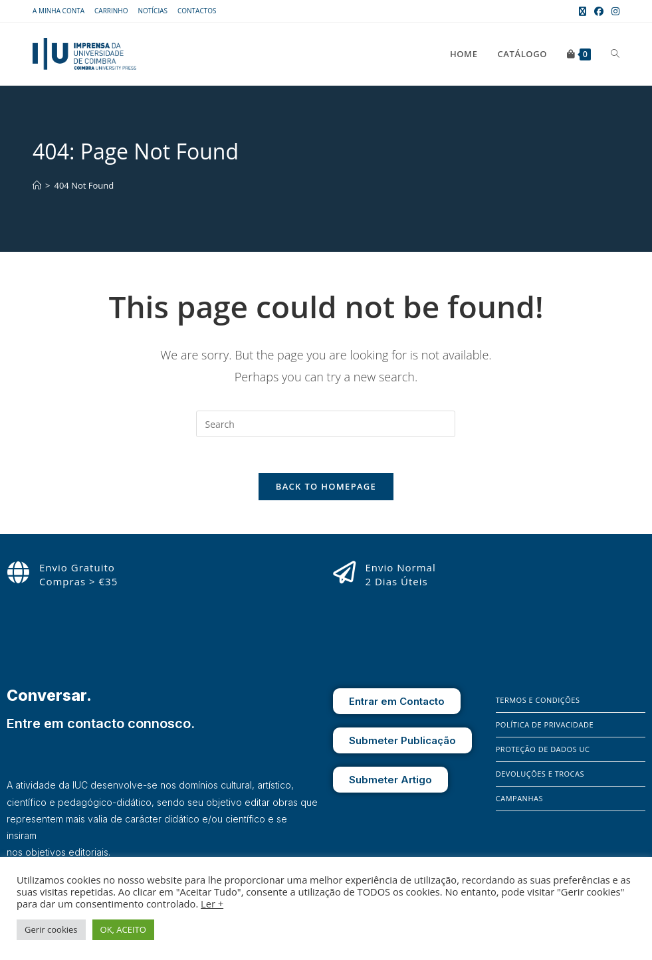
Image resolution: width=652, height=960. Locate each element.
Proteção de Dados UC (543, 754)
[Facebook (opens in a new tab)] (598, 11)
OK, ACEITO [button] (123, 929)
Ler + (212, 903)
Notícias (152, 10)
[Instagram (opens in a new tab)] (613, 11)
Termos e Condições (538, 705)
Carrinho (111, 10)
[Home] (37, 185)
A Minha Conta (58, 10)
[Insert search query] (325, 424)
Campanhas (519, 803)
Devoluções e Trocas (540, 778)
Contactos (197, 10)
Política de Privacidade (545, 729)
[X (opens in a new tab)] (582, 11)
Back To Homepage (326, 491)
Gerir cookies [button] (51, 929)
